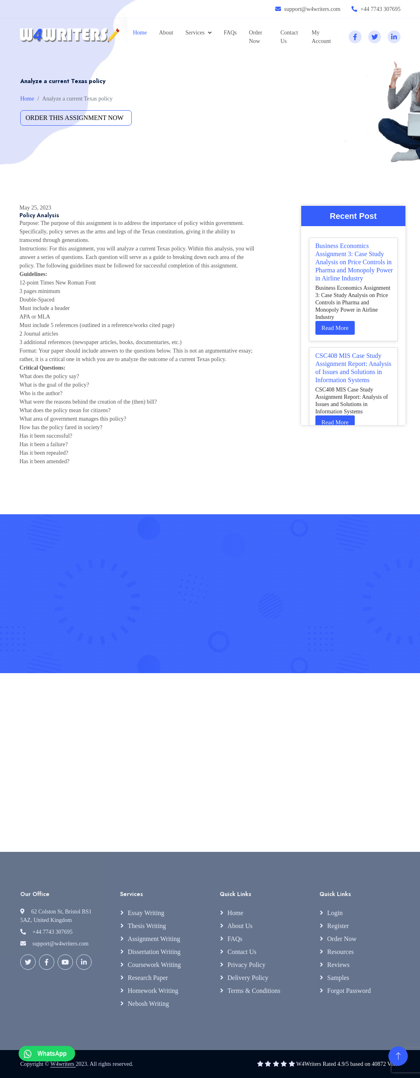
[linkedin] (394, 36)
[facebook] (355, 36)
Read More (335, 328)
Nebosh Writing (148, 1003)
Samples (338, 977)
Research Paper (148, 977)
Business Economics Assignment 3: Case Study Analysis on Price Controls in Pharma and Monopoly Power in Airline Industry (354, 262)
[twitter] (374, 36)
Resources (340, 951)
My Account (321, 37)
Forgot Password (349, 990)
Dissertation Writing (154, 951)
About (166, 33)
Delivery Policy (247, 977)
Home (140, 33)
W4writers (63, 1064)
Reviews (338, 964)
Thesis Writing (147, 925)
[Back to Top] (398, 1056)
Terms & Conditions (253, 990)
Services (194, 33)
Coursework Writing (154, 964)
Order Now (255, 37)
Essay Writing (146, 912)
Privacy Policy (246, 964)
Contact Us (289, 37)
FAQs (230, 33)
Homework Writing (153, 990)
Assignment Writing (154, 938)
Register (338, 925)
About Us (240, 925)
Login (335, 912)
